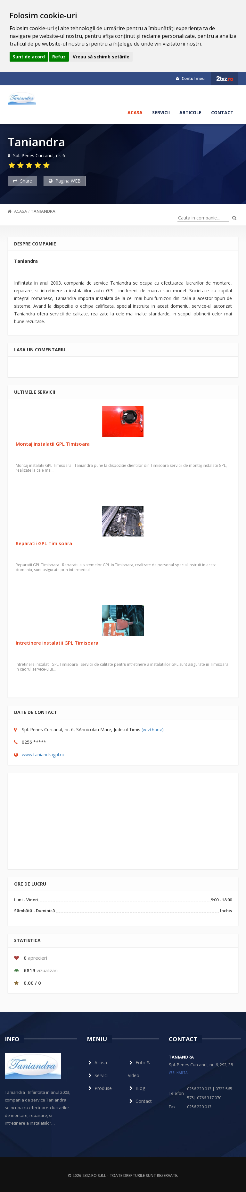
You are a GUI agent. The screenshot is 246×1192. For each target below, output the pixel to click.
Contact (222, 112)
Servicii (161, 112)
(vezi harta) (152, 730)
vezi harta (178, 1072)
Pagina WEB (65, 181)
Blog (136, 1088)
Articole (190, 112)
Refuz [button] (59, 57)
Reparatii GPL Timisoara (44, 543)
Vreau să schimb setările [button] (101, 57)
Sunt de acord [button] (29, 57)
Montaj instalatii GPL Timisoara (53, 444)
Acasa (135, 112)
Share (22, 181)
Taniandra (43, 211)
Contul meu (190, 78)
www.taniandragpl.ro (43, 754)
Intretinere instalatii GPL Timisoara (57, 643)
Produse (99, 1088)
